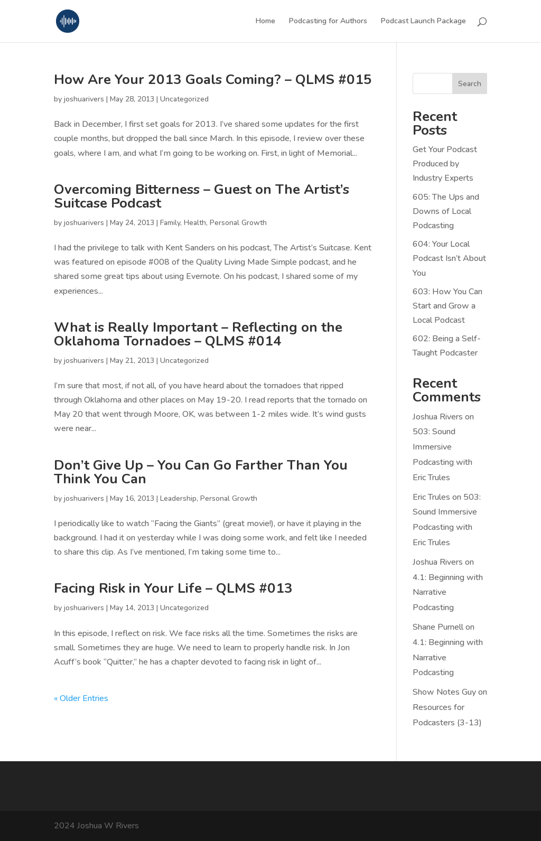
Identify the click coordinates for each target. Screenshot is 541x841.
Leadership (178, 498)
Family (170, 223)
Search (469, 84)
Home (265, 21)
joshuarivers (84, 99)
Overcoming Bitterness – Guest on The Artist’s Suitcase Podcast (201, 196)
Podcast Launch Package (423, 21)
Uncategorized (184, 99)
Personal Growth (238, 223)
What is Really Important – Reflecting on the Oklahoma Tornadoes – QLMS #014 (198, 334)
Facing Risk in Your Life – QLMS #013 (173, 588)
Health (195, 223)
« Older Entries (81, 698)
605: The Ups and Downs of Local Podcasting (446, 211)
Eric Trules (431, 497)
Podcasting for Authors (328, 21)
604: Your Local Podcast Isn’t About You (449, 258)
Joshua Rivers (438, 417)
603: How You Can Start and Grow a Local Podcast (447, 306)
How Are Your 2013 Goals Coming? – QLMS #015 (213, 79)
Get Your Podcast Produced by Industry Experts (445, 164)
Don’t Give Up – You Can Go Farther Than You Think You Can (201, 472)
